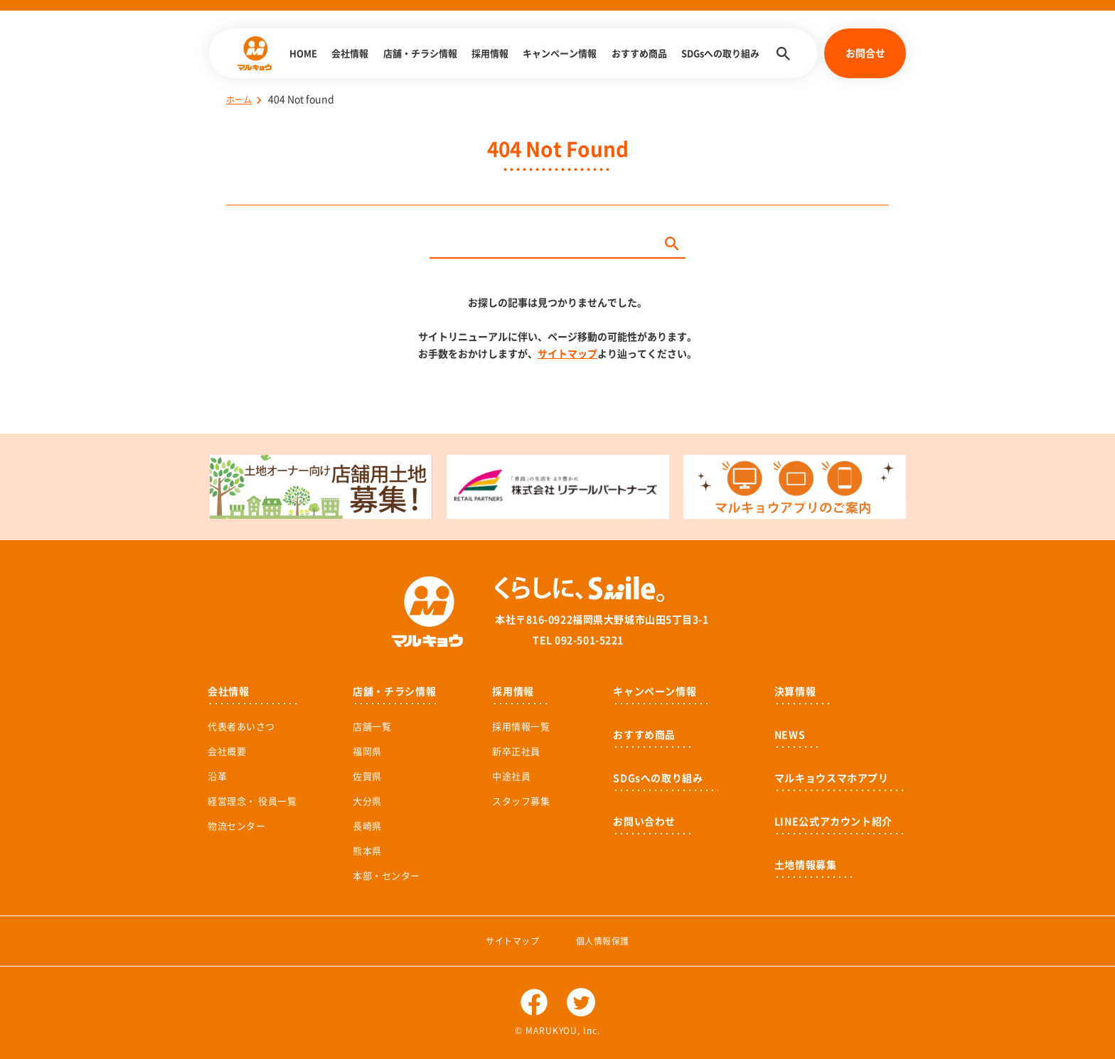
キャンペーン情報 (560, 53)
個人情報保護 (602, 941)
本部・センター (386, 876)
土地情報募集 (805, 865)
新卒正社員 (516, 751)
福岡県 (367, 751)
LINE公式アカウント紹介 (833, 822)
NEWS (790, 735)
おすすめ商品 (639, 53)
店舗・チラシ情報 (420, 53)
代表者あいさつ (241, 726)
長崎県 (367, 826)
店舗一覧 (372, 726)
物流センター (236, 826)
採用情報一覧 (521, 726)
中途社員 (511, 776)
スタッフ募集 (521, 801)
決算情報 (795, 692)
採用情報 (489, 53)
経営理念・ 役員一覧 (252, 801)
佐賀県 (367, 776)
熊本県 (367, 851)
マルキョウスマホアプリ (831, 778)
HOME (303, 53)
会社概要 (227, 751)
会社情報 (349, 53)
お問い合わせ (644, 822)
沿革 (217, 776)
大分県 (367, 801)
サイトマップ (567, 354)
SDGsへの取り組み (720, 53)
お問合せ (865, 53)
